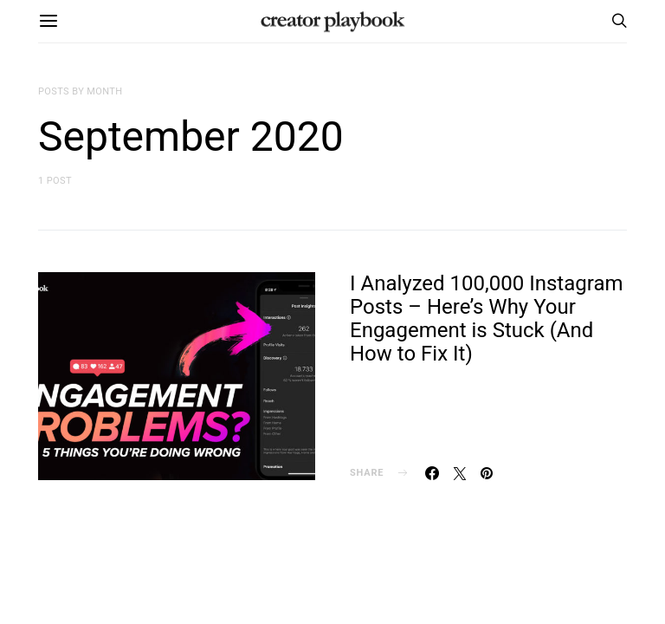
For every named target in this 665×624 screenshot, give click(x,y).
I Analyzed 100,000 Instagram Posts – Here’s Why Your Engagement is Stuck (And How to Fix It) (486, 318)
